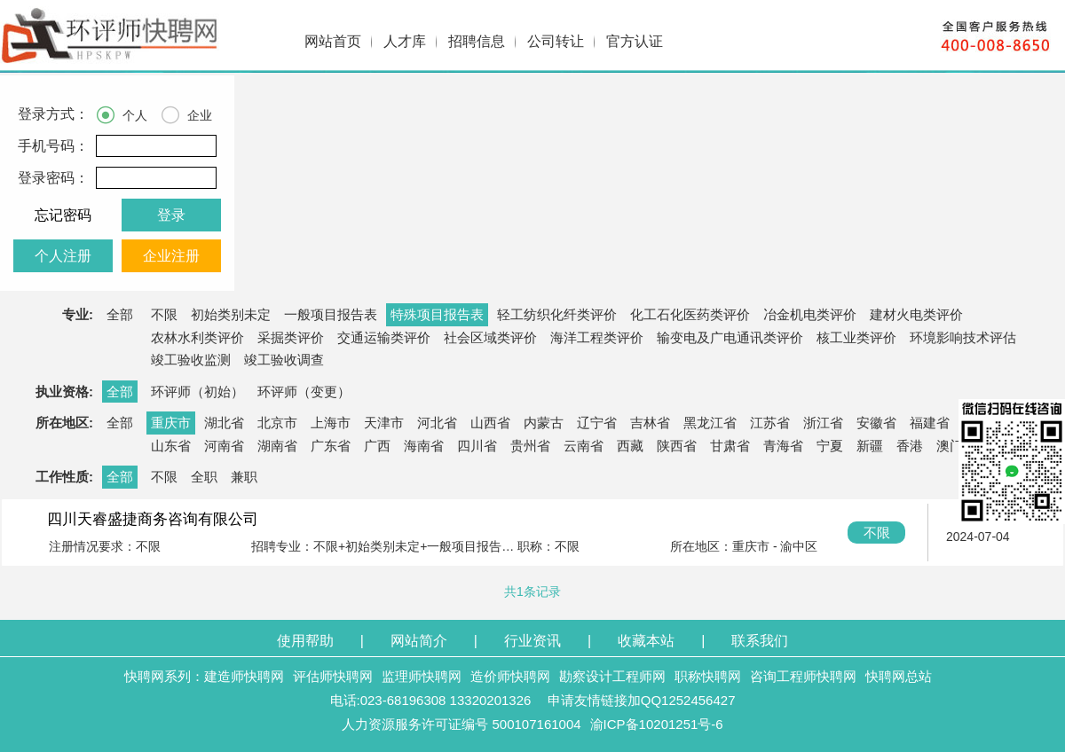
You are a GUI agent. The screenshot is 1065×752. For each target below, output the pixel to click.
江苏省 (770, 422)
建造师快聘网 (244, 676)
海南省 (424, 445)
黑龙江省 (710, 422)
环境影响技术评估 (963, 337)
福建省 (930, 422)
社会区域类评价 (490, 337)
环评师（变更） (304, 391)
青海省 (783, 445)
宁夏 (829, 445)
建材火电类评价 (916, 314)
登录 (171, 215)
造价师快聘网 (510, 676)
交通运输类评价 (383, 337)
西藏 (630, 445)
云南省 (584, 445)
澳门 (949, 445)
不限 (164, 314)
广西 (377, 445)
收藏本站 (646, 640)
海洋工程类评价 (596, 337)
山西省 (490, 422)
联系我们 (759, 640)
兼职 (244, 476)
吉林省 (650, 422)
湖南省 (277, 445)
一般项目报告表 (330, 314)
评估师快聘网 (333, 676)
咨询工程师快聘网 (803, 676)
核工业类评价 (856, 337)
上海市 (331, 422)
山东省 (171, 445)
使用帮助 (305, 640)
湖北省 (224, 422)
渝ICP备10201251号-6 (656, 724)
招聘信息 (476, 41)
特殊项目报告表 (437, 314)
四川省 (477, 445)
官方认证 (634, 41)
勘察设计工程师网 (612, 676)
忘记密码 (63, 215)
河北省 (437, 422)
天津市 (384, 422)
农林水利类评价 (197, 337)
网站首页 (332, 41)
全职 (204, 476)
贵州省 (530, 445)
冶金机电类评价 (809, 314)
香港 (909, 445)
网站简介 (418, 640)
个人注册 (63, 255)
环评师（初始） (197, 391)
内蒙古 (544, 422)
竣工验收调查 (284, 359)
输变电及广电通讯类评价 (730, 337)
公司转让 (555, 41)
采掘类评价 (290, 337)
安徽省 (876, 422)
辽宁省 (597, 422)
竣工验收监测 (191, 359)
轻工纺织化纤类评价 (557, 314)
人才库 (404, 41)
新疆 (869, 445)
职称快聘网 (707, 676)
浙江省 (823, 422)
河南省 (224, 445)
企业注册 (171, 255)
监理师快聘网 (422, 676)
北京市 (277, 422)
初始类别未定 (231, 314)
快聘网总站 (898, 676)
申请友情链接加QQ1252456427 (642, 700)
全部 (119, 314)
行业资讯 (532, 640)
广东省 (331, 445)
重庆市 (171, 422)
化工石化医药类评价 (690, 314)
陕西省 (677, 445)
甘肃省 (730, 445)
